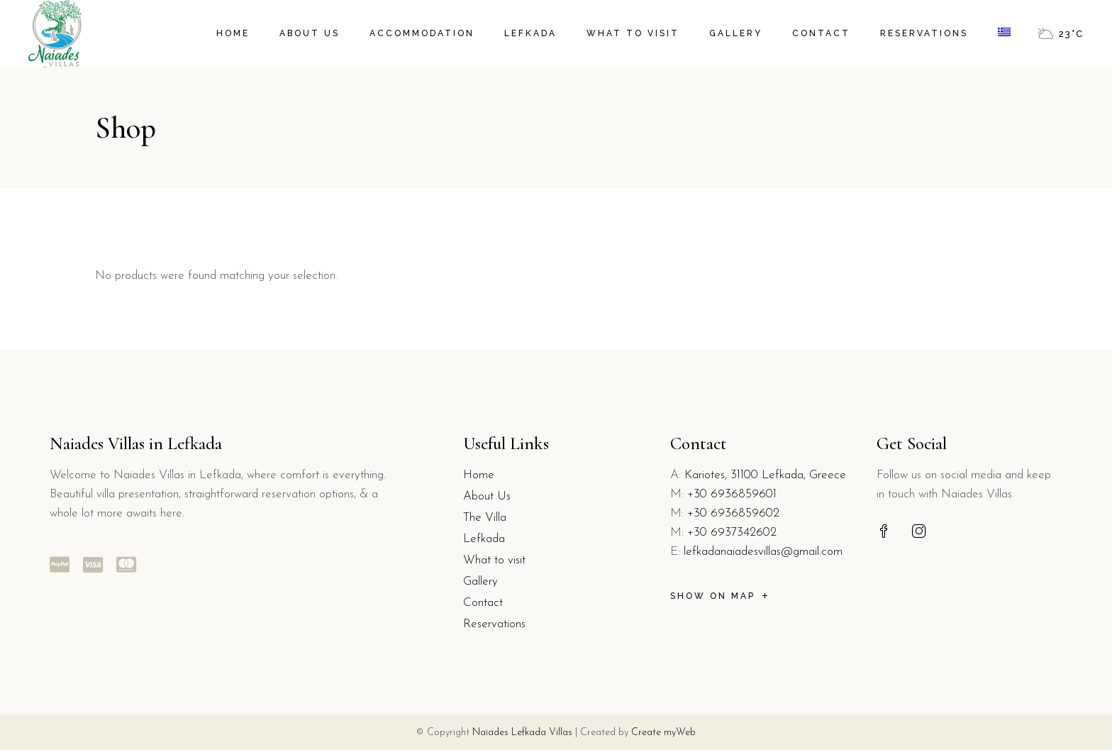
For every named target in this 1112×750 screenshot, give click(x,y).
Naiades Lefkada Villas (522, 732)
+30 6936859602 (733, 513)
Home (478, 475)
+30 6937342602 (732, 532)
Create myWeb (663, 732)
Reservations (494, 624)
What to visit (494, 560)
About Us (487, 496)
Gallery (480, 581)
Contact (483, 603)
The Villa (484, 518)
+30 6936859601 (732, 494)
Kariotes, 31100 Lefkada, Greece (765, 475)
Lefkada (484, 539)
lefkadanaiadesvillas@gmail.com (763, 552)
